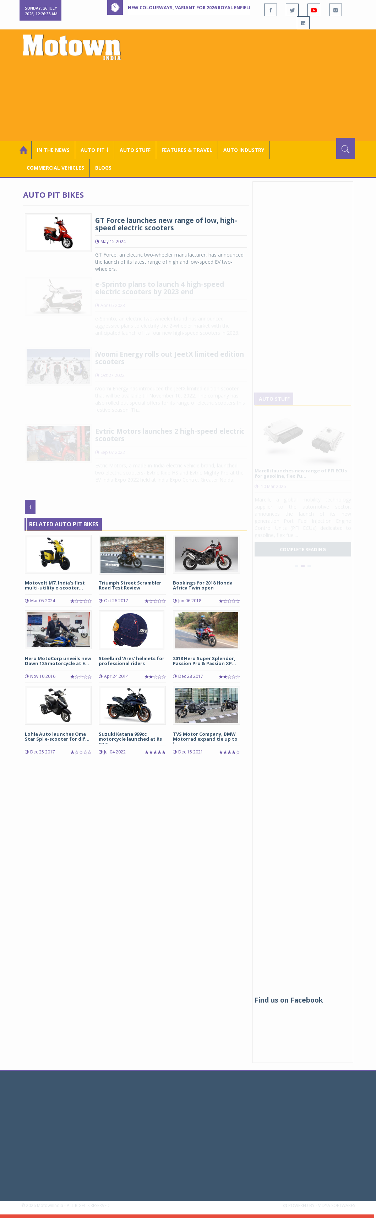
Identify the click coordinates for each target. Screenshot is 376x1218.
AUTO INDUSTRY (243, 150)
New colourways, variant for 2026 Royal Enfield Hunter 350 (204, 7)
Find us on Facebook (289, 1000)
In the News (53, 150)
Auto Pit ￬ (95, 150)
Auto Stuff (135, 150)
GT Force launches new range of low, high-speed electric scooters (166, 224)
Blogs (103, 167)
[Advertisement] (250, 84)
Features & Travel (187, 150)
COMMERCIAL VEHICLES (55, 167)
